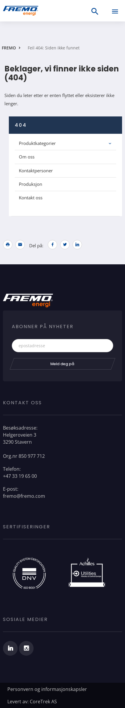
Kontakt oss (30, 198)
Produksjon (30, 184)
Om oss (26, 157)
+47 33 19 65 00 (20, 476)
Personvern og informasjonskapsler (47, 689)
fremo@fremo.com (24, 496)
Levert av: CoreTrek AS (32, 701)
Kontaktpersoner (36, 170)
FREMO (9, 48)
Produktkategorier (37, 143)
